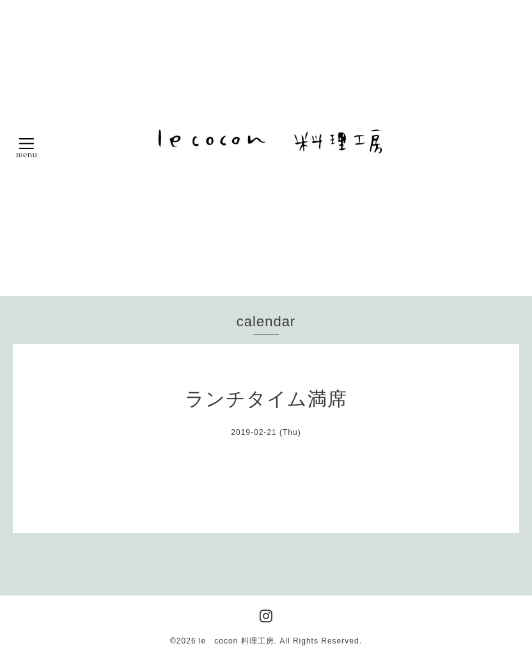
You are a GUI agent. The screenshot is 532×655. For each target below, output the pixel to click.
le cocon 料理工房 (236, 640)
